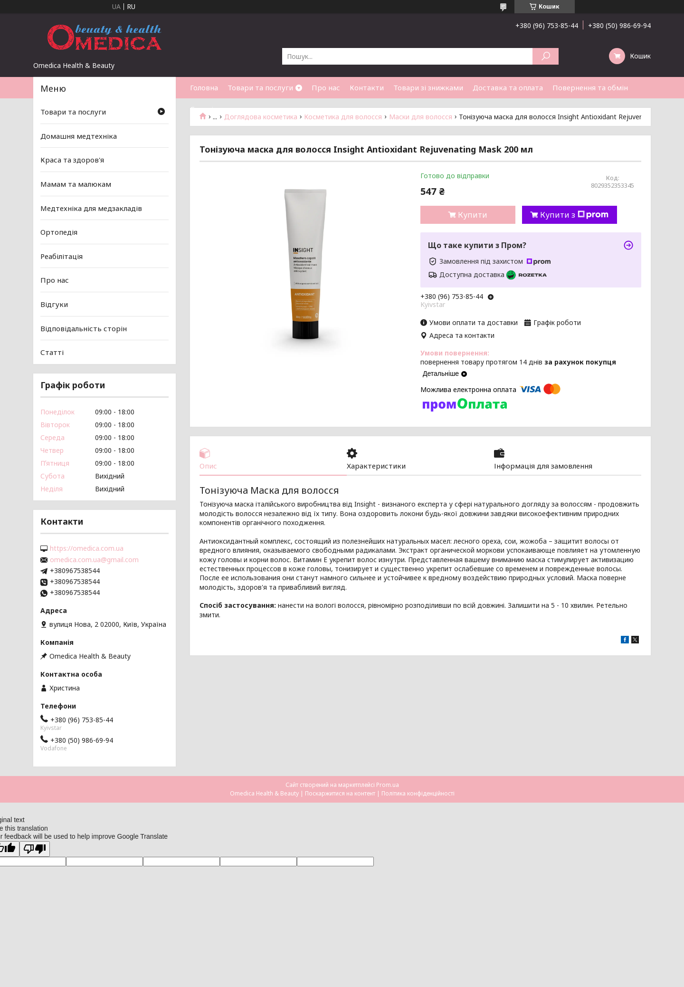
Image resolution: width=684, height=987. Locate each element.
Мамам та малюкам (75, 184)
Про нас (326, 87)
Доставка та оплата (508, 87)
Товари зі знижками (428, 87)
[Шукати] (545, 56)
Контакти (367, 87)
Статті (201, 109)
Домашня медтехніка (78, 136)
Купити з (574, 215)
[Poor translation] (34, 849)
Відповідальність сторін (83, 328)
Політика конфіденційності (418, 793)
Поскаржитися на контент (340, 793)
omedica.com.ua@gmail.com (94, 560)
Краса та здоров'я (72, 159)
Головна (204, 87)
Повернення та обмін (590, 87)
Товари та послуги (260, 87)
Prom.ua (387, 785)
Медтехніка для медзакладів (91, 207)
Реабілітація (61, 256)
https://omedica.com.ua (87, 548)
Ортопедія (58, 232)
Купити (472, 215)
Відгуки (54, 304)
